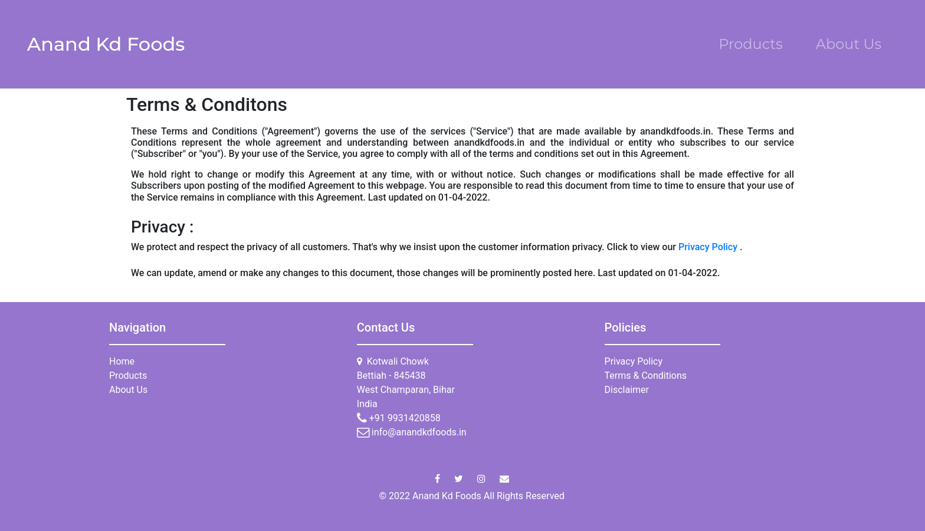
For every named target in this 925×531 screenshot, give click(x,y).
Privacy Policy (709, 247)
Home (122, 361)
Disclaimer (627, 389)
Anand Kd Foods (106, 43)
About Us (848, 44)
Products (751, 44)
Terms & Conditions (646, 375)
